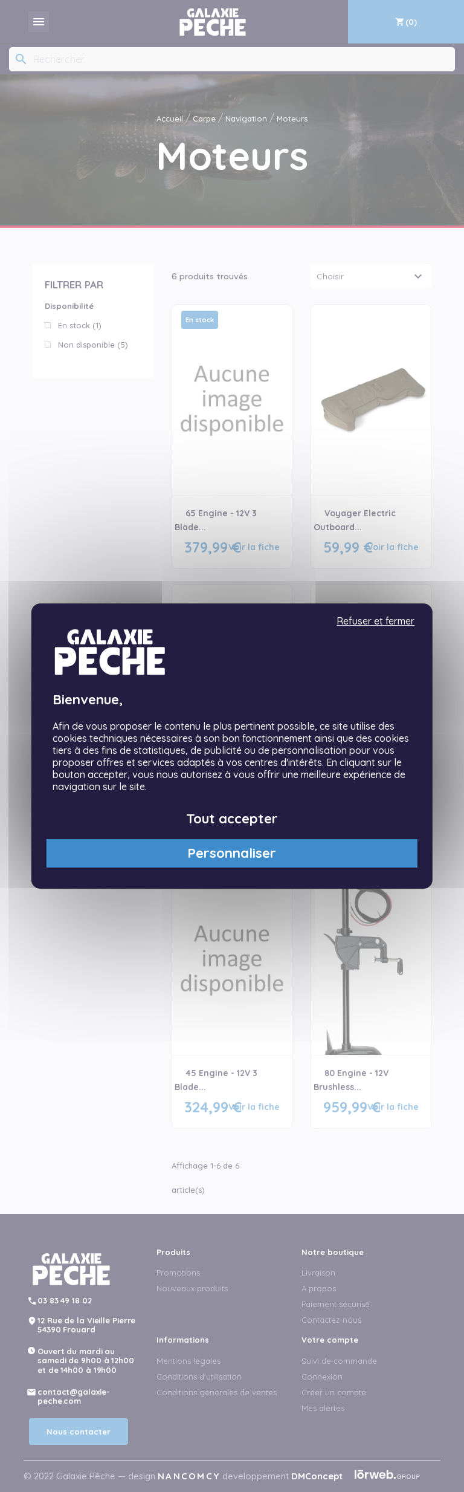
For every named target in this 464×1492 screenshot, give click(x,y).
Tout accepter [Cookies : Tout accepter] (232, 818)
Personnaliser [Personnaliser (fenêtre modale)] (231, 853)
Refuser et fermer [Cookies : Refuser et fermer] (375, 621)
